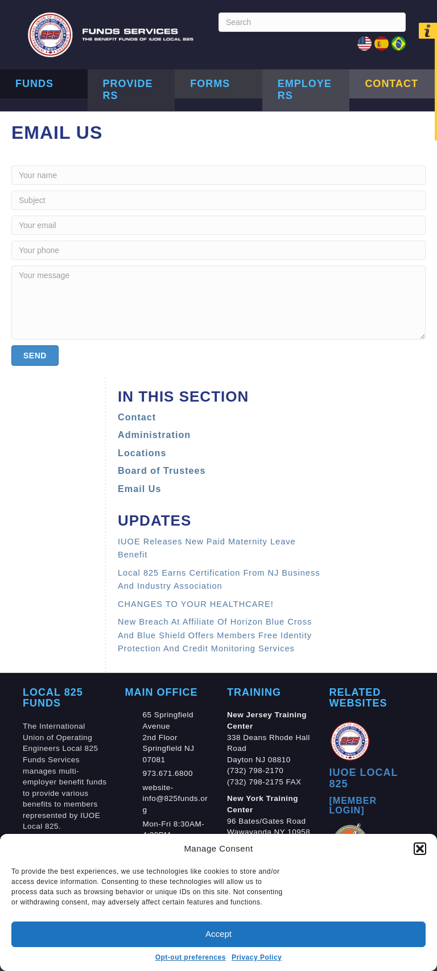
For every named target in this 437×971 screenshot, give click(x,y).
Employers (305, 90)
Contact (391, 83)
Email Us (139, 489)
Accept (218, 934)
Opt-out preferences (190, 957)
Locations (142, 453)
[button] (420, 848)
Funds (34, 83)
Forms (210, 83)
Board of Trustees (162, 470)
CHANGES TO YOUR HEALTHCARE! (196, 604)
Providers (128, 90)
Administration (154, 434)
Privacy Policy (257, 957)
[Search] (312, 22)
